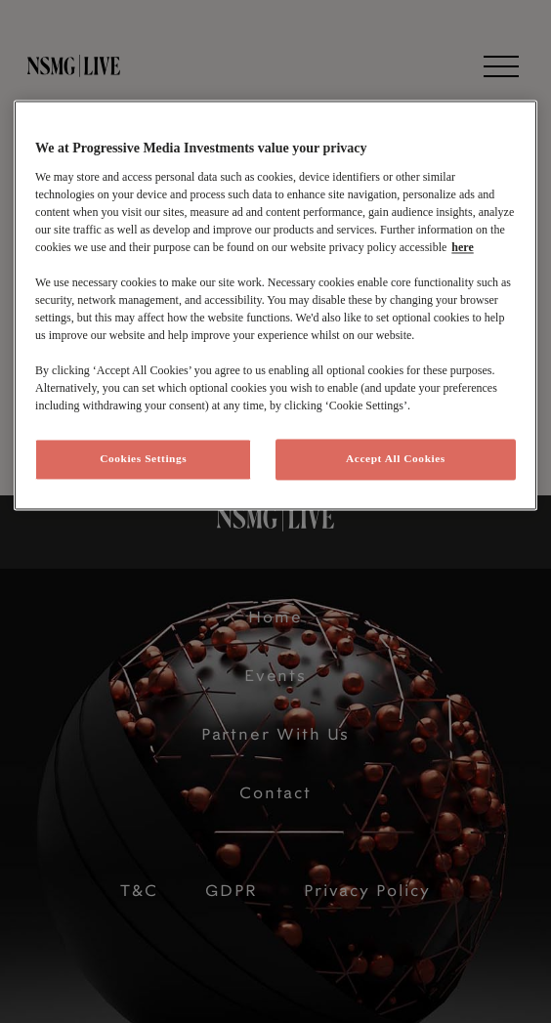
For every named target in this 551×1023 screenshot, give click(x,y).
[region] (275, 306)
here (462, 247)
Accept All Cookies (395, 458)
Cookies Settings (143, 458)
